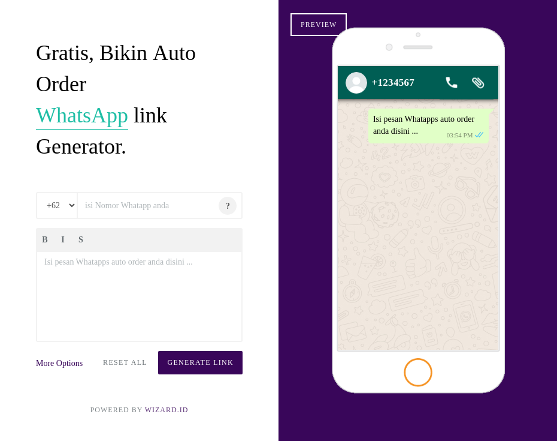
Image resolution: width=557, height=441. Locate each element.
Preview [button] (319, 24)
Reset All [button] (125, 362)
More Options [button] (59, 363)
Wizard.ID (167, 410)
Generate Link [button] (200, 362)
